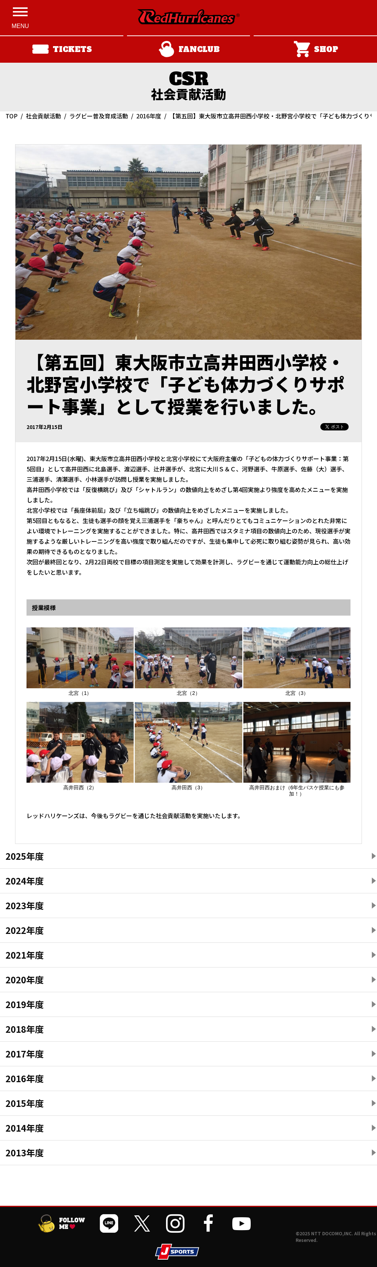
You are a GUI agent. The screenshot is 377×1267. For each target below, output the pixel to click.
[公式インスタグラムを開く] (175, 1223)
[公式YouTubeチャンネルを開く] (241, 1223)
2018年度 (25, 1028)
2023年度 (25, 905)
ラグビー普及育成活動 (98, 115)
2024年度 (25, 880)
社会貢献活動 (43, 115)
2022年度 (25, 930)
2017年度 (25, 1053)
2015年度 (25, 1103)
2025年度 (25, 855)
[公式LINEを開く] (109, 1223)
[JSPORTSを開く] (177, 1252)
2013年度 (25, 1152)
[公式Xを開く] (142, 1223)
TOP (12, 115)
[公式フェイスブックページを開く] (208, 1223)
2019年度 (25, 1004)
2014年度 (25, 1127)
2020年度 (25, 979)
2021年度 (25, 954)
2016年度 (148, 115)
